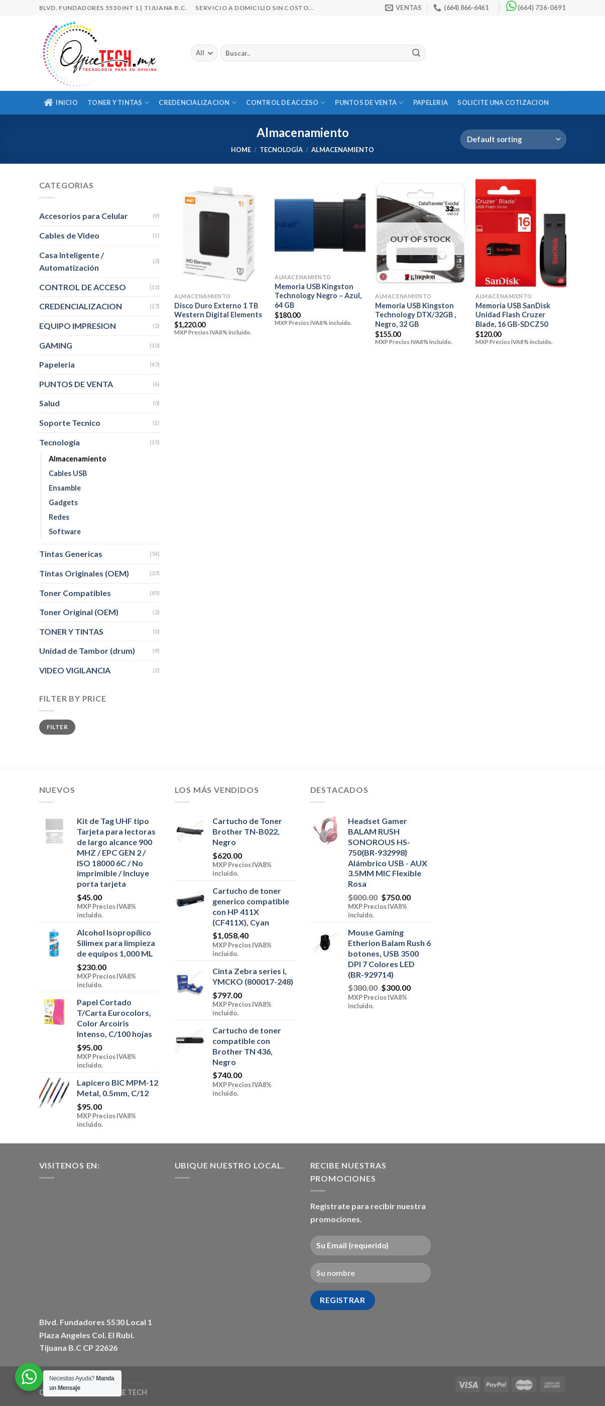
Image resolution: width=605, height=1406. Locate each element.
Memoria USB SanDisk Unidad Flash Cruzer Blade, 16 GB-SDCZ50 (512, 314)
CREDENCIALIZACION (197, 102)
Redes (59, 517)
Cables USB (68, 473)
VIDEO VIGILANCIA (74, 670)
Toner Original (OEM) (78, 612)
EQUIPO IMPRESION (77, 325)
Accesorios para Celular (83, 215)
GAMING (55, 345)
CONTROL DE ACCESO (285, 102)
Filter (57, 727)
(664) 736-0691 (542, 8)
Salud (49, 403)
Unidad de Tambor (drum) (87, 650)
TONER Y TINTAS (118, 102)
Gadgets (63, 502)
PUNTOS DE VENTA (369, 102)
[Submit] (416, 53)
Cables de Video (69, 235)
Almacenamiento (77, 458)
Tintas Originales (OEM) (84, 573)
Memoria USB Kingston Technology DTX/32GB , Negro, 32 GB (415, 314)
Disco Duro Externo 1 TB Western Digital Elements (218, 310)
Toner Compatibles (75, 593)
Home (241, 150)
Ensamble (65, 488)
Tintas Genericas (70, 553)
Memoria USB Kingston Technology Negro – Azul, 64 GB (318, 295)
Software (65, 531)
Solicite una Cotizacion (503, 102)
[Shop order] (513, 139)
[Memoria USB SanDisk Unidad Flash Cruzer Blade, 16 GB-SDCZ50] (520, 233)
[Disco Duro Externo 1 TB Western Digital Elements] (219, 233)
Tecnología (281, 150)
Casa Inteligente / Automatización (71, 261)
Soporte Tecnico (69, 422)
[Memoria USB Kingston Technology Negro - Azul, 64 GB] (320, 223)
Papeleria (430, 102)
